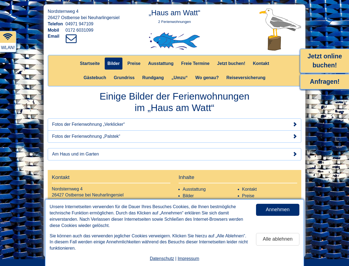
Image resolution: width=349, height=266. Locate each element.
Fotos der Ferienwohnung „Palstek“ (174, 136)
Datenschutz (162, 258)
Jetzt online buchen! (325, 61)
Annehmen (278, 209)
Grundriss (124, 77)
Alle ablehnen (278, 239)
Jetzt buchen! (231, 63)
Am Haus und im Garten (174, 154)
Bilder (113, 63)
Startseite (90, 63)
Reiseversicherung (245, 77)
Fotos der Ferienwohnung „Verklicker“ (174, 124)
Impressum (188, 258)
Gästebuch (95, 77)
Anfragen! (325, 81)
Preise (133, 63)
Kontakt (261, 63)
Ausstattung (160, 63)
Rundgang (153, 77)
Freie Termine (195, 63)
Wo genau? (207, 77)
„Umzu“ (180, 77)
